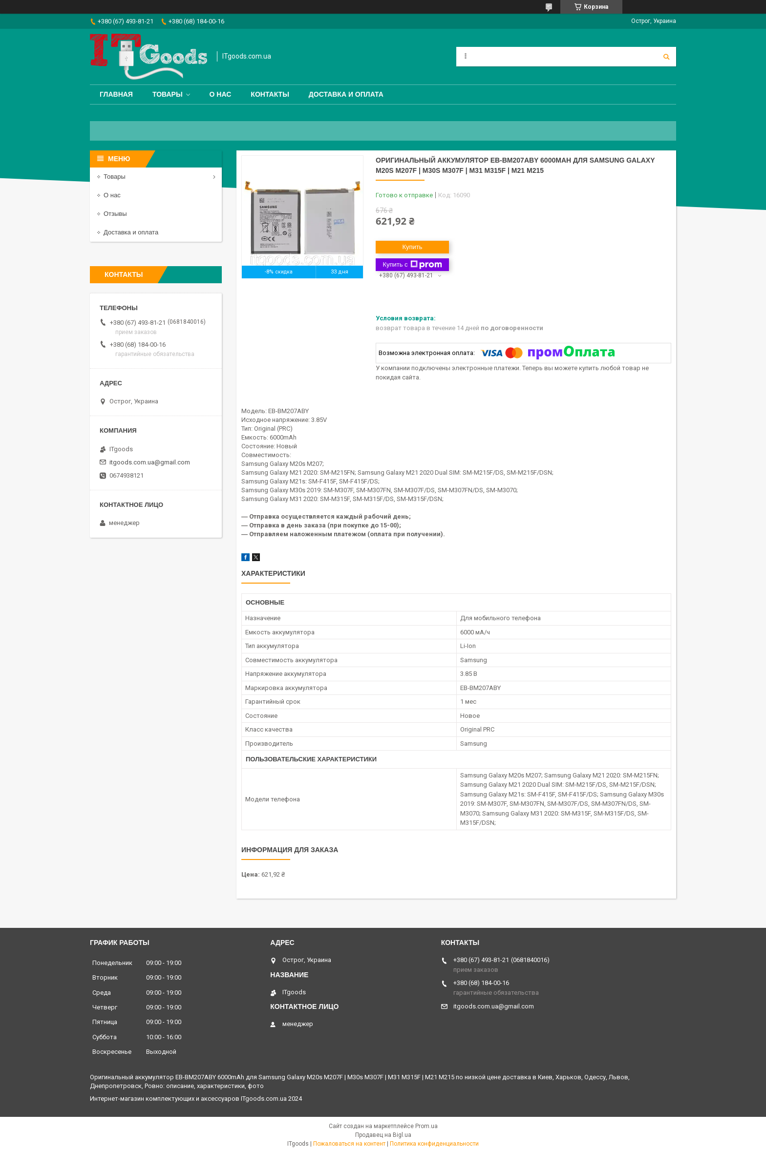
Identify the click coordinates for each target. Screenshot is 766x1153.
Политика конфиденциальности (434, 1143)
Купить (412, 247)
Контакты (270, 94)
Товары (167, 94)
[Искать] (666, 56)
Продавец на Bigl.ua (383, 1135)
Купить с (412, 264)
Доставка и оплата (346, 94)
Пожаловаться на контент (349, 1143)
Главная (116, 94)
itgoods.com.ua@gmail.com (149, 462)
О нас (221, 94)
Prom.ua (426, 1126)
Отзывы (115, 213)
